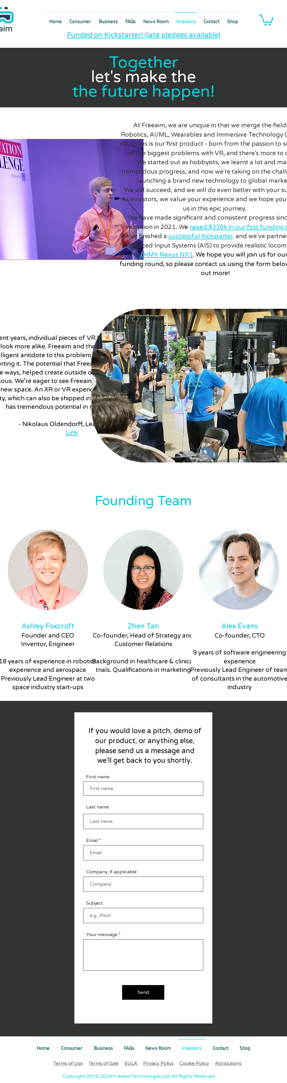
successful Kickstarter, (201, 236)
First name (98, 776)
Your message (101, 934)
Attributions (228, 1063)
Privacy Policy (158, 1063)
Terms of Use (68, 1063)
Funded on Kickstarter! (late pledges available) (143, 35)
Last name (97, 807)
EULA (130, 1063)
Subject (94, 903)
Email (92, 840)
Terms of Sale (104, 1063)
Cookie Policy (194, 1063)
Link (72, 432)
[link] (266, 19)
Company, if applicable (111, 872)
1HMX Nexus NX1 (166, 254)
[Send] (143, 992)
